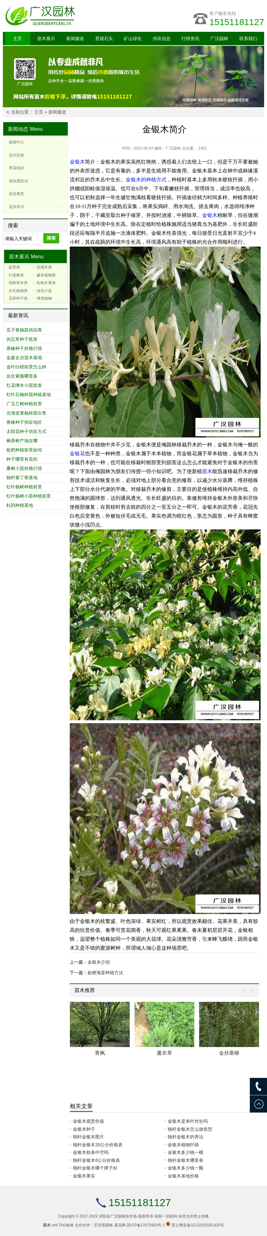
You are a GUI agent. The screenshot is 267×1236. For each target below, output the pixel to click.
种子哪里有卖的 (22, 459)
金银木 (77, 161)
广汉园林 (219, 38)
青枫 (100, 1053)
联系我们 (248, 38)
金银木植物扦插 (183, 1144)
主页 (17, 38)
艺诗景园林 (103, 1225)
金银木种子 (84, 1129)
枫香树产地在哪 (22, 440)
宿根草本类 (18, 283)
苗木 (207, 471)
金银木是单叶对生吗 (188, 1121)
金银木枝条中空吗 (91, 1152)
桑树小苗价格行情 (24, 468)
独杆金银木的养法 (185, 1136)
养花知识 (16, 168)
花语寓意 (16, 194)
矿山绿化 (133, 38)
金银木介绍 (99, 962)
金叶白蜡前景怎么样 (26, 366)
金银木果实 (84, 1175)
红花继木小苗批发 (24, 385)
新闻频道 (75, 38)
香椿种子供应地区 (24, 422)
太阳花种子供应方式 (26, 431)
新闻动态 (18, 129)
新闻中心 (16, 142)
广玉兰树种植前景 (24, 403)
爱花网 (120, 1225)
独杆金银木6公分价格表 (96, 1160)
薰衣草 (164, 1053)
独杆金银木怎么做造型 (190, 1129)
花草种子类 (18, 298)
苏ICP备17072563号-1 (146, 1225)
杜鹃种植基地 (19, 505)
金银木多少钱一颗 (185, 1167)
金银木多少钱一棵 (185, 1152)
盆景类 (14, 267)
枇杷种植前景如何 (24, 449)
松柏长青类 (46, 283)
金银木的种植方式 (146, 179)
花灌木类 (44, 267)
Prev (245, 991)
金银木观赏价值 (88, 1121)
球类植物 (44, 298)
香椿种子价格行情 (24, 348)
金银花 (77, 453)
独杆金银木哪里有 (185, 1160)
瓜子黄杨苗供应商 (24, 329)
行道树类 (16, 275)
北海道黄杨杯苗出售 (26, 412)
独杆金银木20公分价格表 (98, 1144)
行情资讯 (190, 38)
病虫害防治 (18, 181)
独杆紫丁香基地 (22, 477)
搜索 (51, 238)
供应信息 (162, 38)
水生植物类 (18, 291)
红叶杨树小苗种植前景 (28, 496)
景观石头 (104, 38)
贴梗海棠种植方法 (105, 972)
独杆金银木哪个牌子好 (95, 1167)
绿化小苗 (44, 291)
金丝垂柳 (229, 1053)
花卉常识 (16, 207)
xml (55, 1225)
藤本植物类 (46, 275)
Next (250, 991)
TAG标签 (66, 1225)
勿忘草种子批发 (22, 339)
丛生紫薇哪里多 (22, 376)
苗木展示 (46, 38)
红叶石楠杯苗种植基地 (28, 394)
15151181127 (236, 22)
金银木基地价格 (183, 1175)
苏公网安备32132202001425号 (198, 1225)
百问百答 (16, 155)
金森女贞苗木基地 (24, 357)
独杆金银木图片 (88, 1136)
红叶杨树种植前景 (24, 486)
